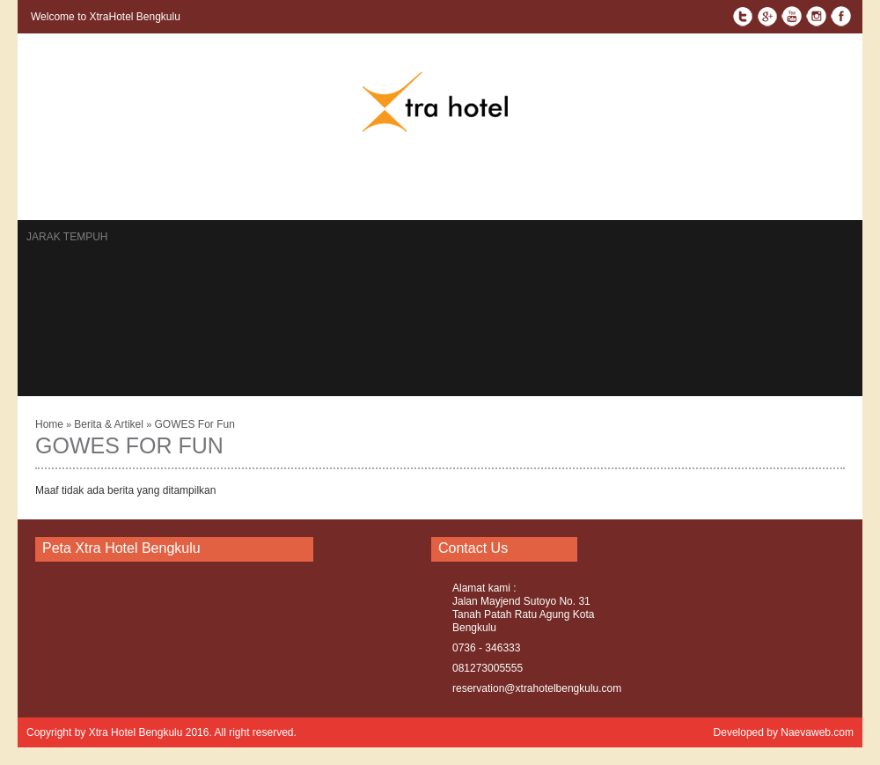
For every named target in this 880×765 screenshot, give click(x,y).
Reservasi (223, 188)
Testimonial (427, 188)
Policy (824, 188)
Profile (502, 188)
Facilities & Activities (605, 188)
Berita (288, 188)
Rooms (95, 188)
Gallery (350, 188)
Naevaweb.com (817, 732)
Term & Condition (737, 188)
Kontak (154, 188)
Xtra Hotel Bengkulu (136, 732)
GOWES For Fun (194, 424)
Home (42, 188)
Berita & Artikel (110, 424)
